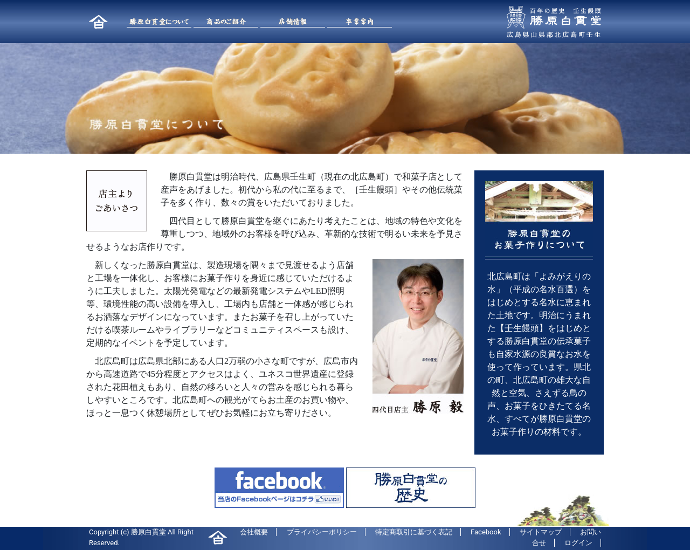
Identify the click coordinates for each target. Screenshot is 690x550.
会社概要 (254, 532)
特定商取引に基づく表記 (413, 532)
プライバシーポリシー (322, 532)
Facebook (486, 532)
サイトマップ (541, 532)
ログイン (578, 543)
